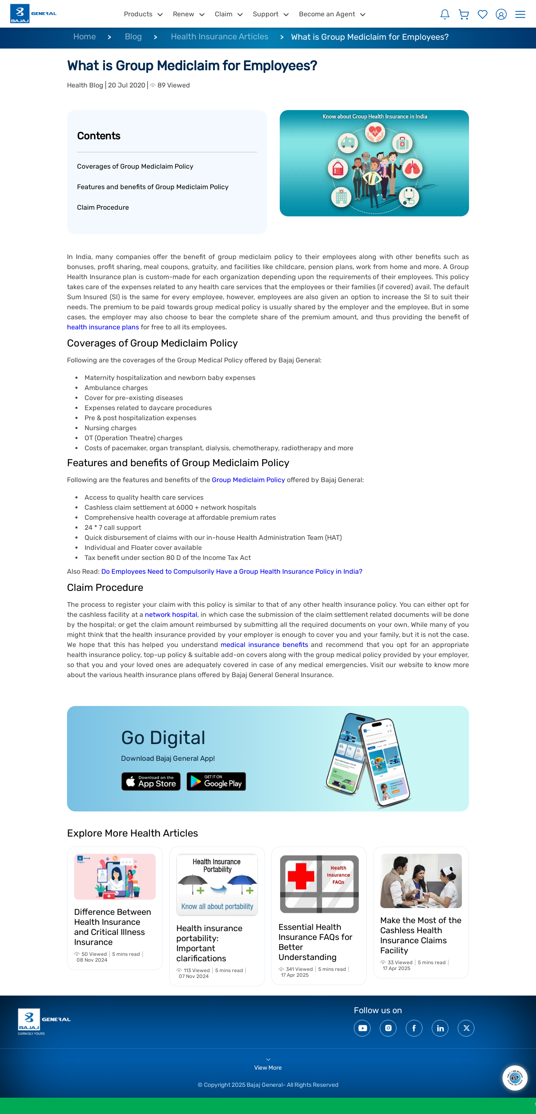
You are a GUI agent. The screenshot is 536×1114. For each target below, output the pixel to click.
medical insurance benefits (264, 645)
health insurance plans (103, 327)
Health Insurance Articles (219, 36)
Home (84, 36)
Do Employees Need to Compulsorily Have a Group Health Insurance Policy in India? (232, 571)
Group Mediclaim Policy (248, 480)
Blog (133, 36)
